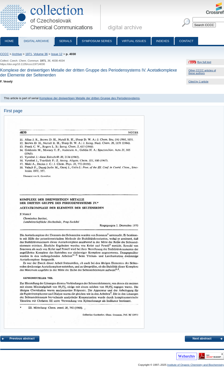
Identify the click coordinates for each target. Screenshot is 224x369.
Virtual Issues (134, 41)
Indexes (162, 41)
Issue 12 (56, 54)
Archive (17, 54)
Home (9, 41)
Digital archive (36, 41)
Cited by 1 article (199, 81)
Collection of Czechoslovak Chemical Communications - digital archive (51, 4)
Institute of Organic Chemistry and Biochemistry (195, 364)
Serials (65, 41)
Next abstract (202, 338)
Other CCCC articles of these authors (202, 72)
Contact (186, 41)
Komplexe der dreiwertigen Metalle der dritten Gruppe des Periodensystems (89, 98)
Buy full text (204, 62)
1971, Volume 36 (36, 54)
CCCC (4, 54)
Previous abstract (22, 338)
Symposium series (97, 41)
